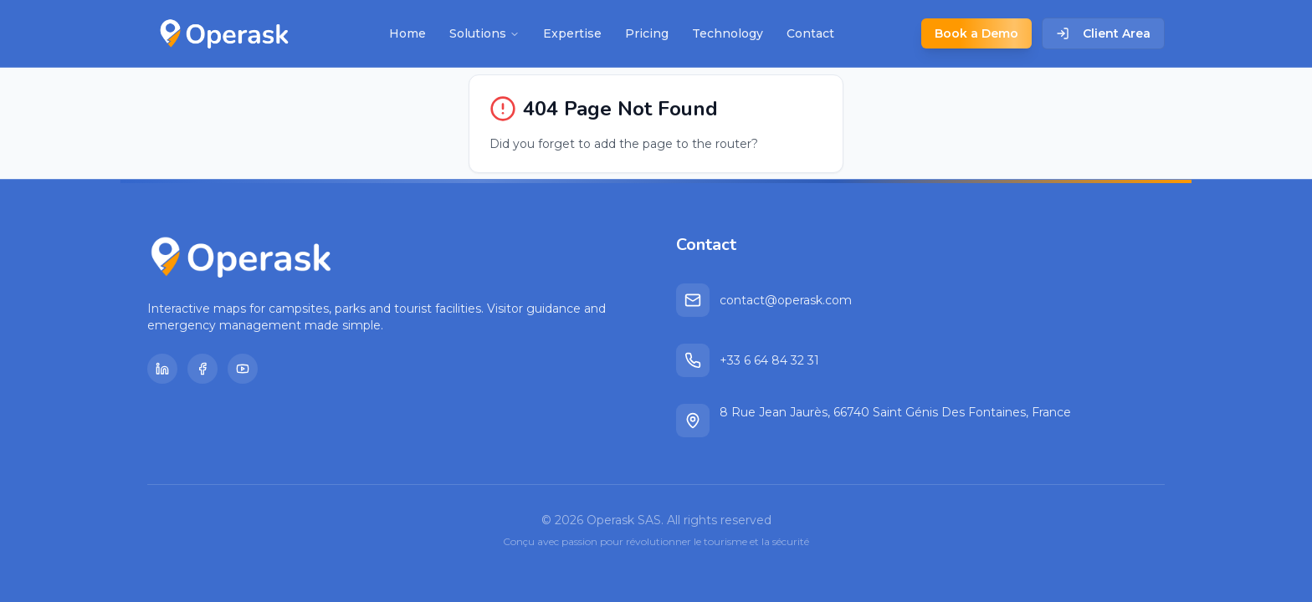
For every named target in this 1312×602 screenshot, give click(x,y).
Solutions (484, 33)
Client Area (1103, 33)
